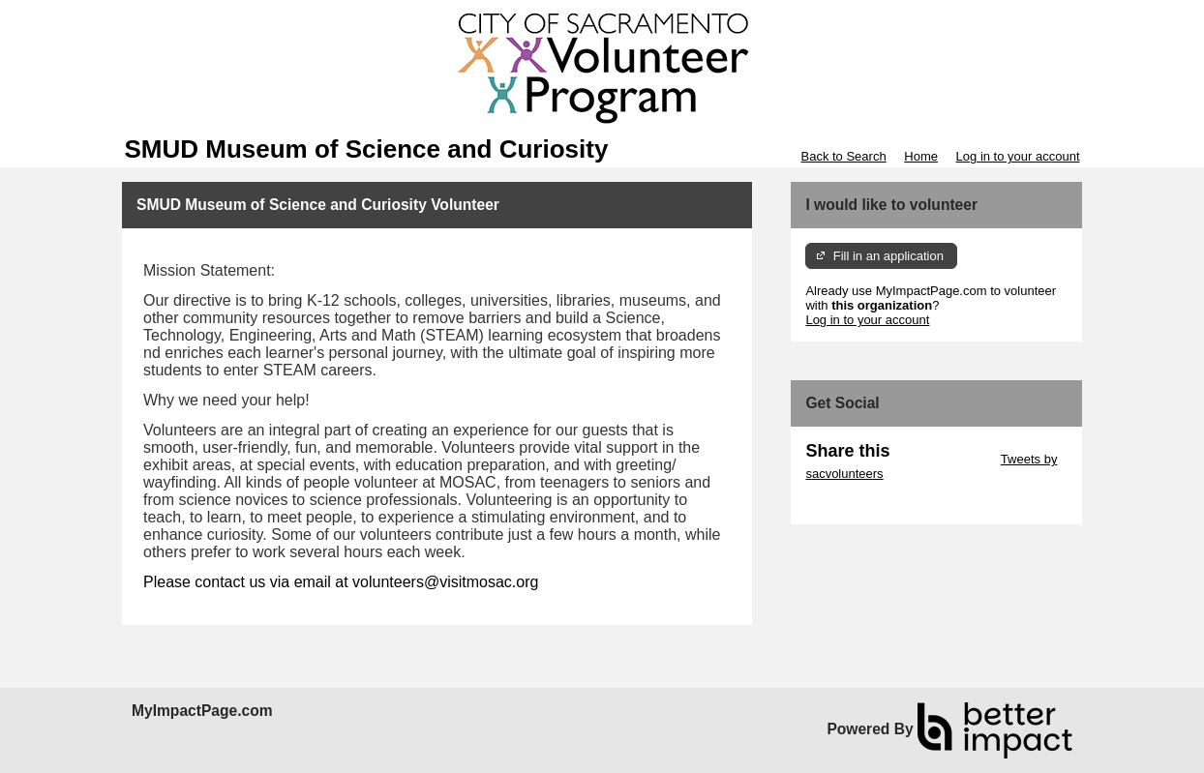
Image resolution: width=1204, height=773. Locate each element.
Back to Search (843, 156)
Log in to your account (1018, 156)
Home (921, 156)
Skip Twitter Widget (943, 459)
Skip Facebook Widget (868, 502)
